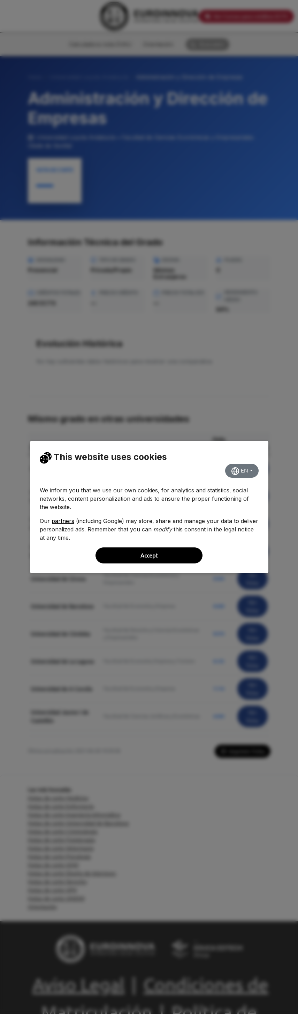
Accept (149, 555)
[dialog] (149, 507)
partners (63, 520)
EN (239, 471)
